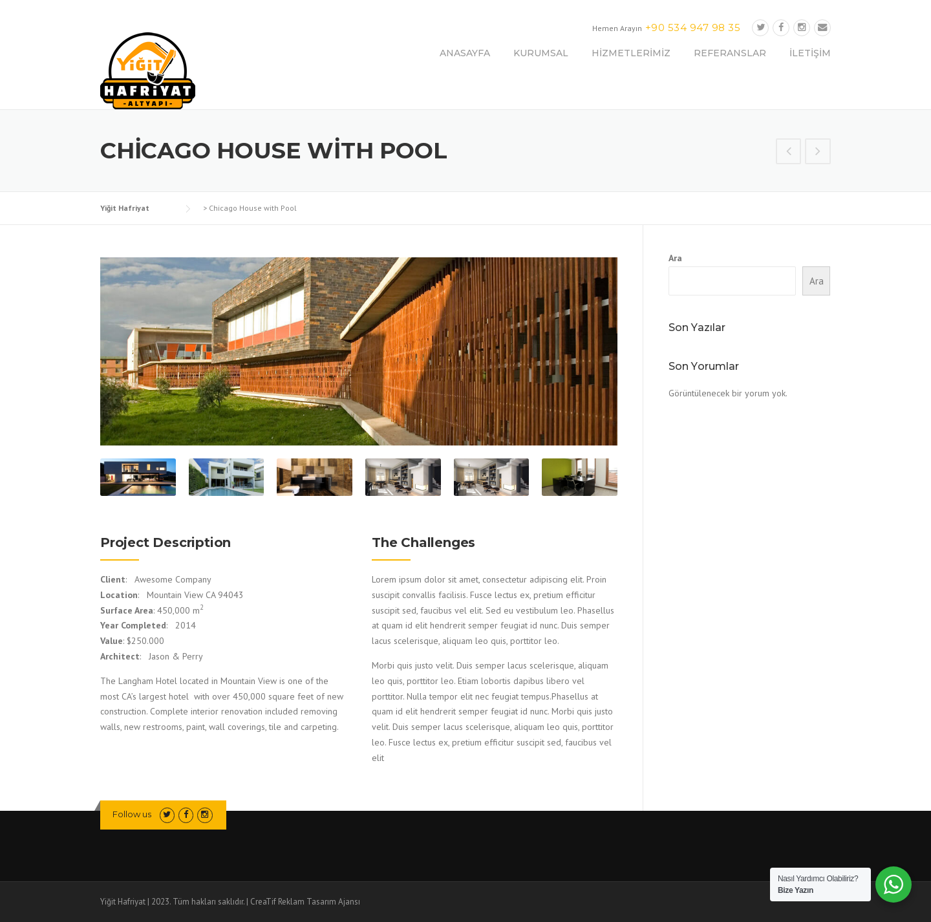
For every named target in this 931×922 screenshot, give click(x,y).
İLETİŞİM (810, 53)
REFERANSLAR (730, 53)
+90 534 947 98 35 (693, 27)
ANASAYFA (465, 53)
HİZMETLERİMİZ (631, 53)
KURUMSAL (540, 53)
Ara (675, 258)
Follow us (131, 814)
